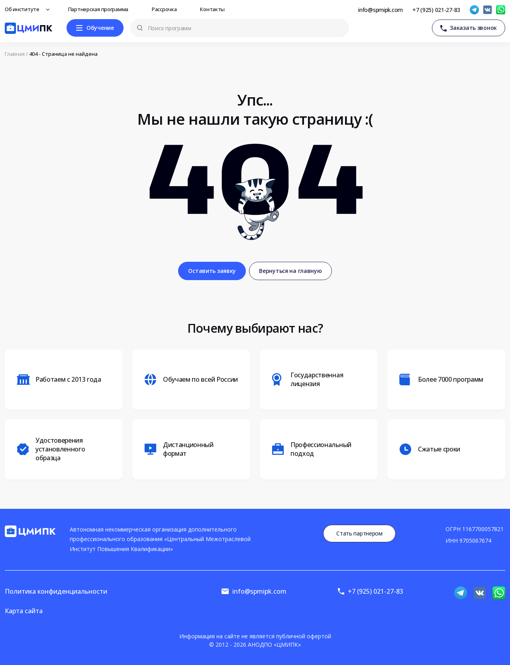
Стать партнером (359, 533)
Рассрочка (166, 9)
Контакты (214, 9)
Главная (15, 54)
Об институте (24, 9)
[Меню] (95, 28)
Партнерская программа (100, 9)
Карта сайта (24, 610)
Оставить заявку (212, 271)
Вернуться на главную (290, 271)
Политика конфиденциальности (56, 591)
